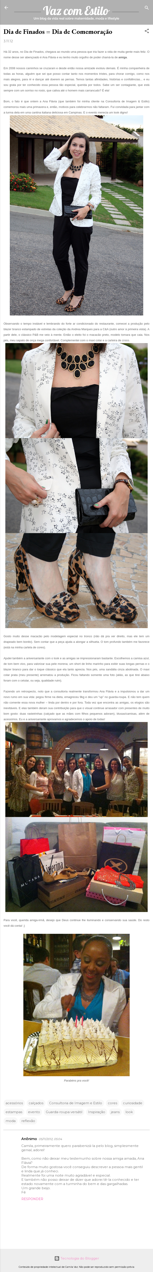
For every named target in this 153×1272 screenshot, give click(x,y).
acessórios (14, 1103)
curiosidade (132, 1103)
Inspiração (96, 1112)
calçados (36, 1103)
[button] (146, 31)
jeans (115, 1112)
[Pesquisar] (146, 8)
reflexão (28, 1121)
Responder (32, 1199)
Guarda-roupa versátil (64, 1112)
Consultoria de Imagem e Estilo (75, 1103)
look (129, 1112)
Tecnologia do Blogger (76, 1258)
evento (34, 1112)
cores (112, 1103)
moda (11, 1121)
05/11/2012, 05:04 (50, 1139)
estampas (14, 1112)
